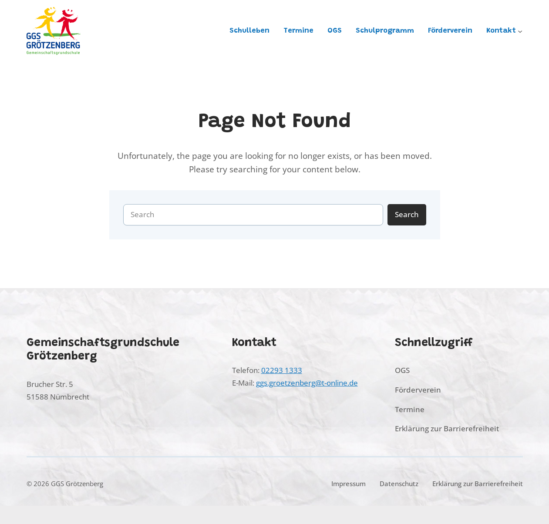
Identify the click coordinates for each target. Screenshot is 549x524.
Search (407, 214)
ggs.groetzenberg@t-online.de (307, 383)
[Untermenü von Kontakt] (520, 30)
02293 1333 (281, 370)
